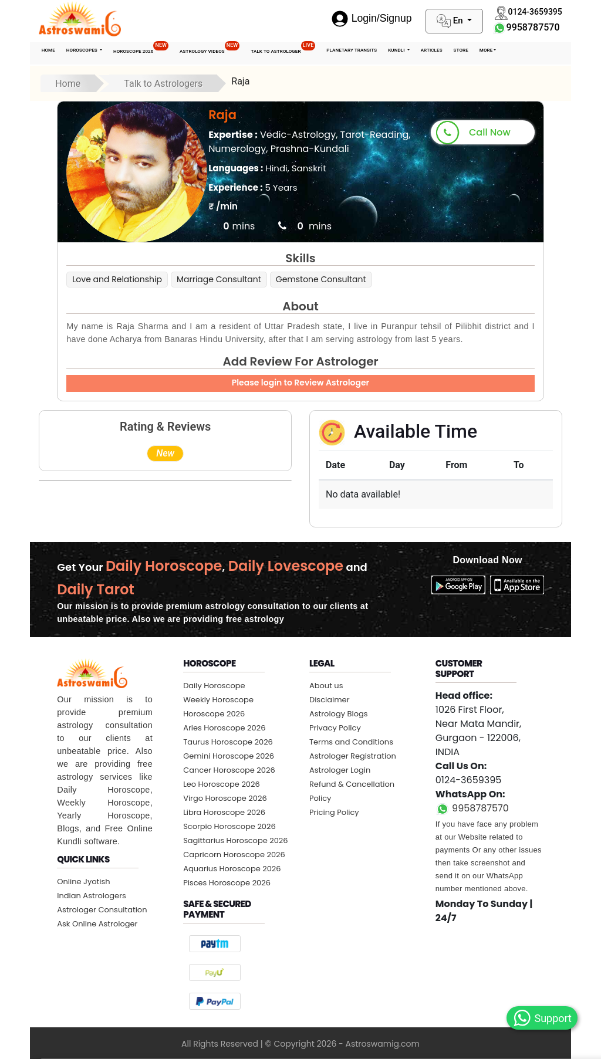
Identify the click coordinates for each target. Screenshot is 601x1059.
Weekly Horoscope (218, 699)
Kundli (397, 50)
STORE (461, 50)
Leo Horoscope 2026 (221, 784)
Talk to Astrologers (163, 83)
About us (326, 685)
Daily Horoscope (214, 685)
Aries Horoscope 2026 (224, 727)
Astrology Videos (209, 48)
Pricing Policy (334, 812)
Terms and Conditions (351, 741)
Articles (432, 50)
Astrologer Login (339, 770)
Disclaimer (329, 699)
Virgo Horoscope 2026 (225, 798)
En (451, 21)
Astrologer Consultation (102, 909)
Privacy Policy (335, 727)
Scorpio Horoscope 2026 (229, 826)
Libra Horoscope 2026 (224, 812)
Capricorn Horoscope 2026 (234, 854)
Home (48, 50)
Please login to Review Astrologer (301, 382)
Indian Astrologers (91, 895)
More (486, 50)
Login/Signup (371, 18)
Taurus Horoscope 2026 (228, 741)
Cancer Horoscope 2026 (229, 770)
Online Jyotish (83, 881)
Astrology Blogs (338, 713)
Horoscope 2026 (140, 48)
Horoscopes (82, 50)
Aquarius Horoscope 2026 (232, 868)
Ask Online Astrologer (97, 923)
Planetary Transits (351, 50)
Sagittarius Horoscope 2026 (235, 840)
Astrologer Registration (352, 756)
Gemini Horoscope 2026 (228, 756)
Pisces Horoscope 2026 (227, 882)
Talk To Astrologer (283, 48)
